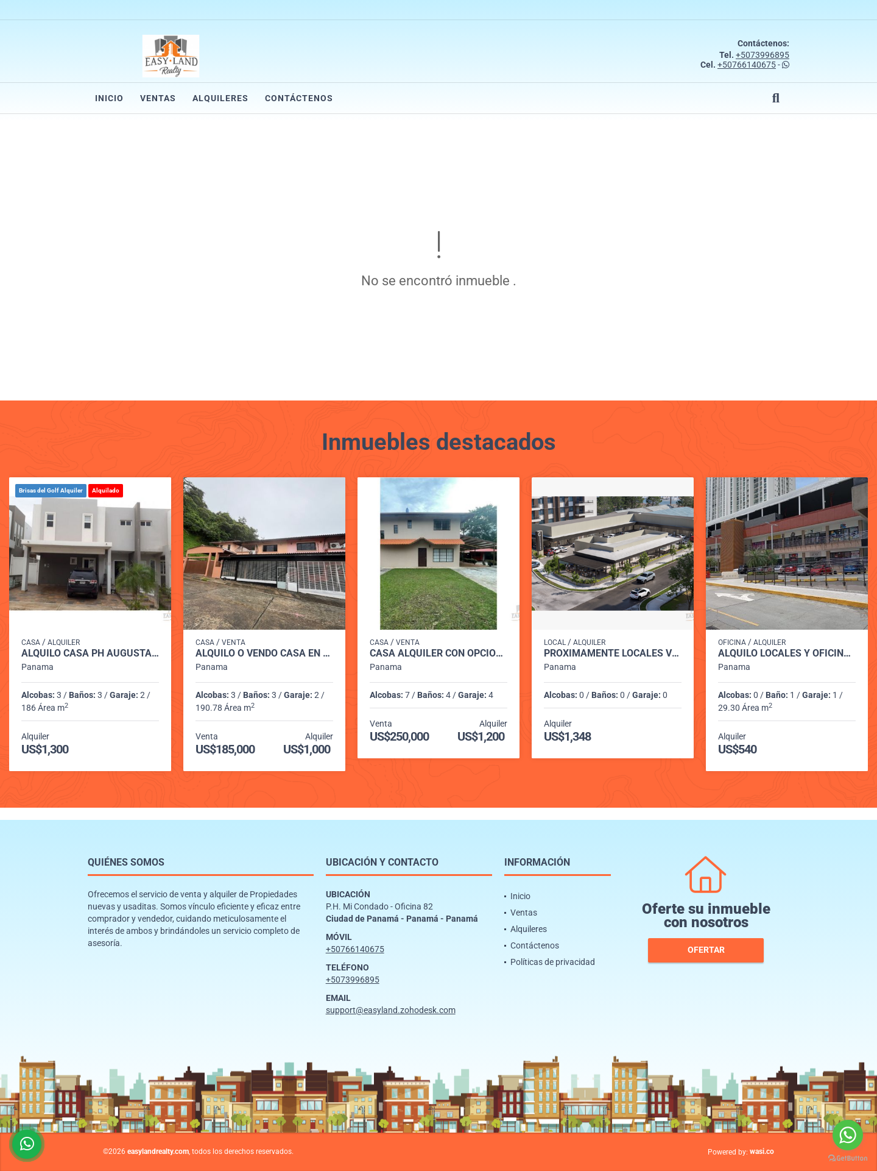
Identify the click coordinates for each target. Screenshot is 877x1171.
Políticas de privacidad (552, 962)
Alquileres (220, 98)
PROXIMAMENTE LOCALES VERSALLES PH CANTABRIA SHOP (613, 653)
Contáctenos (299, 98)
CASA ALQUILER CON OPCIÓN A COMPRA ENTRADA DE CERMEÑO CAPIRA (438, 653)
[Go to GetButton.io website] (847, 1158)
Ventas (158, 98)
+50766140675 (746, 64)
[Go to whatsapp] (848, 1135)
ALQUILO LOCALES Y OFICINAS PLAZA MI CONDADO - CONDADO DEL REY (787, 653)
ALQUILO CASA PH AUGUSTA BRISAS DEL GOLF (90, 653)
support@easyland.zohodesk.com (391, 1010)
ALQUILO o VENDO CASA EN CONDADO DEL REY (264, 653)
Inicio (109, 98)
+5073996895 (762, 55)
